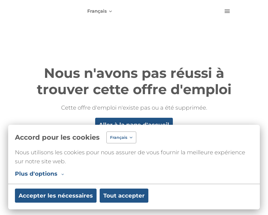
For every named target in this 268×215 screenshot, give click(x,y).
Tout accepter (124, 195)
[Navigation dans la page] (227, 11)
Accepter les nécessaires (56, 195)
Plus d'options (39, 173)
